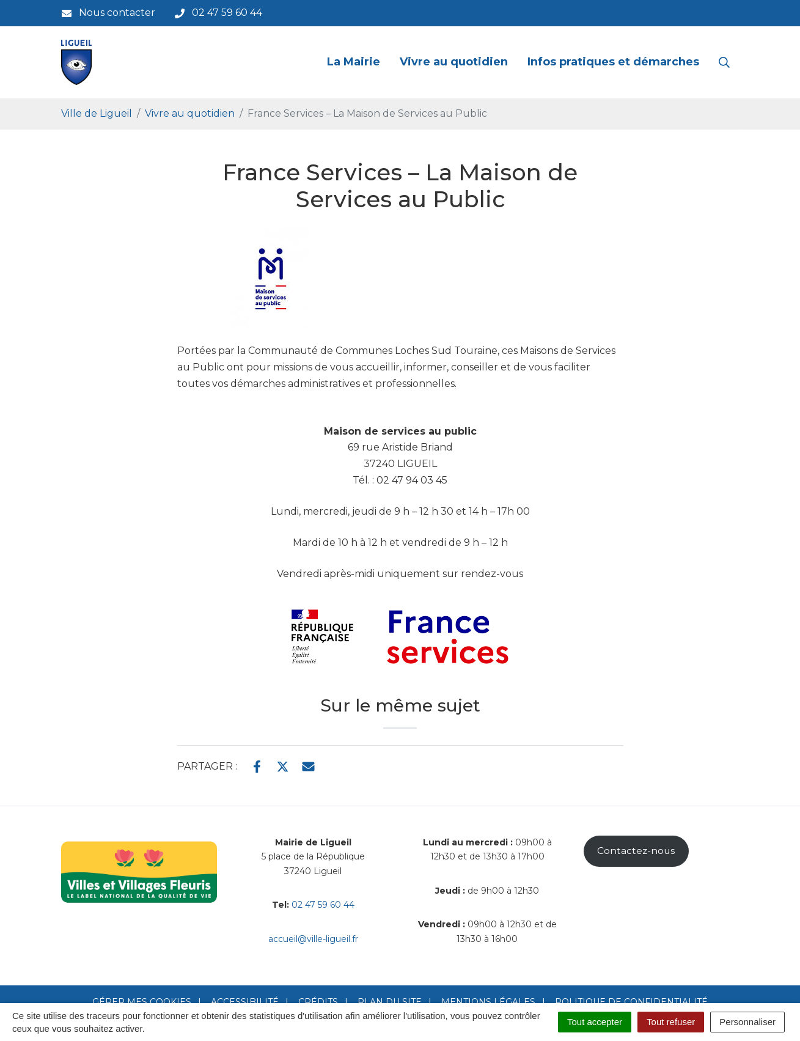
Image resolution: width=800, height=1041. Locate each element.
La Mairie (353, 61)
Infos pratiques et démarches (613, 61)
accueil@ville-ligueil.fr (313, 938)
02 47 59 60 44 (323, 904)
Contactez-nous (636, 850)
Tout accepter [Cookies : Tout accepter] (594, 1022)
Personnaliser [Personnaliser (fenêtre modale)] (747, 1022)
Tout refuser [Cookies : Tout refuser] (671, 1022)
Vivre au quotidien (454, 61)
